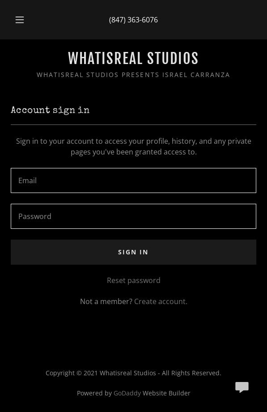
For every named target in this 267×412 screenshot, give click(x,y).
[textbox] (133, 180)
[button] (22, 20)
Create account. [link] (160, 301)
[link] (133, 58)
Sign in (133, 252)
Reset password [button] (134, 280)
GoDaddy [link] (127, 393)
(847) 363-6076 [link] (133, 20)
